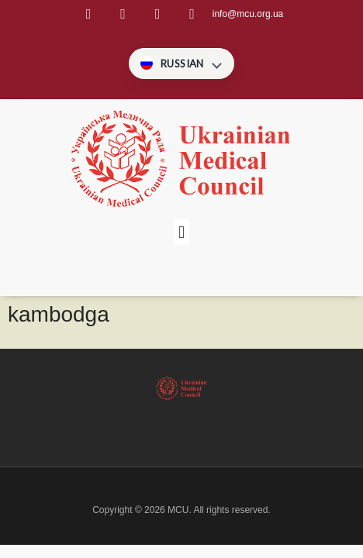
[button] (181, 232)
